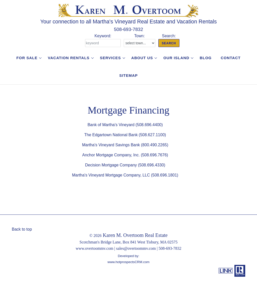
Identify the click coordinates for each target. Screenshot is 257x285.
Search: (168, 40)
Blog (206, 58)
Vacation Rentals (69, 58)
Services (110, 58)
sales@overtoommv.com (136, 248)
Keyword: (103, 40)
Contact (230, 58)
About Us (142, 58)
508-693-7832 (128, 29)
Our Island (176, 58)
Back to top (22, 229)
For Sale (26, 58)
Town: (139, 40)
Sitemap (128, 75)
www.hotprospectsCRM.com (128, 262)
